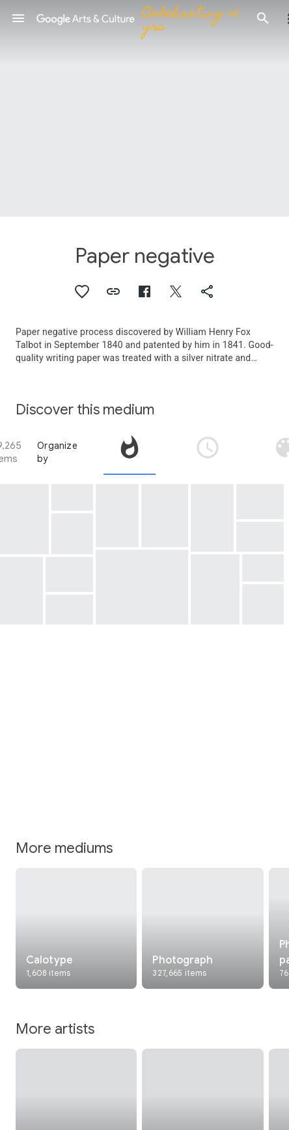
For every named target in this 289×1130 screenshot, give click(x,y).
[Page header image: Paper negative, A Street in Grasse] (144, 108)
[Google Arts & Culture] (140, 18)
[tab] (129, 452)
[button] (18, 18)
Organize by (57, 452)
